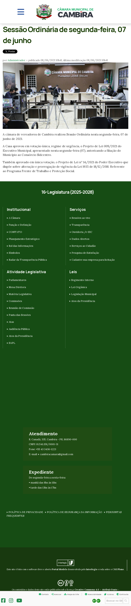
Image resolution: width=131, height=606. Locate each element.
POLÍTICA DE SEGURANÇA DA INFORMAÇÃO (74, 512)
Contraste (123, 594)
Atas (11, 322)
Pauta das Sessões (20, 315)
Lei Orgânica (79, 287)
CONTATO (15, 232)
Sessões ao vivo (81, 218)
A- (98, 600)
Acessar (57, 594)
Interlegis (91, 569)
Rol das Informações (21, 246)
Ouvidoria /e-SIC (82, 232)
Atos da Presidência (21, 336)
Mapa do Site (73, 594)
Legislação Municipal (83, 294)
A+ (94, 600)
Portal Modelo (59, 569)
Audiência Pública (19, 329)
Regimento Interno (82, 280)
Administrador (16, 60)
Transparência (80, 225)
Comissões (15, 301)
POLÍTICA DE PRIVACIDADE (26, 512)
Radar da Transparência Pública (28, 259)
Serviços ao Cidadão (84, 246)
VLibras (110, 594)
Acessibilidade (94, 594)
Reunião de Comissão (21, 308)
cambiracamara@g (51, 454)
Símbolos (14, 252)
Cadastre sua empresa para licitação (93, 259)
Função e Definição (20, 225)
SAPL (12, 343)
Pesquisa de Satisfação (85, 252)
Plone (121, 569)
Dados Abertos (80, 239)
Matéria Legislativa (20, 294)
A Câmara (14, 218)
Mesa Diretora (17, 287)
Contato (45, 594)
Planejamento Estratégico (24, 239)
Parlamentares (17, 280)
